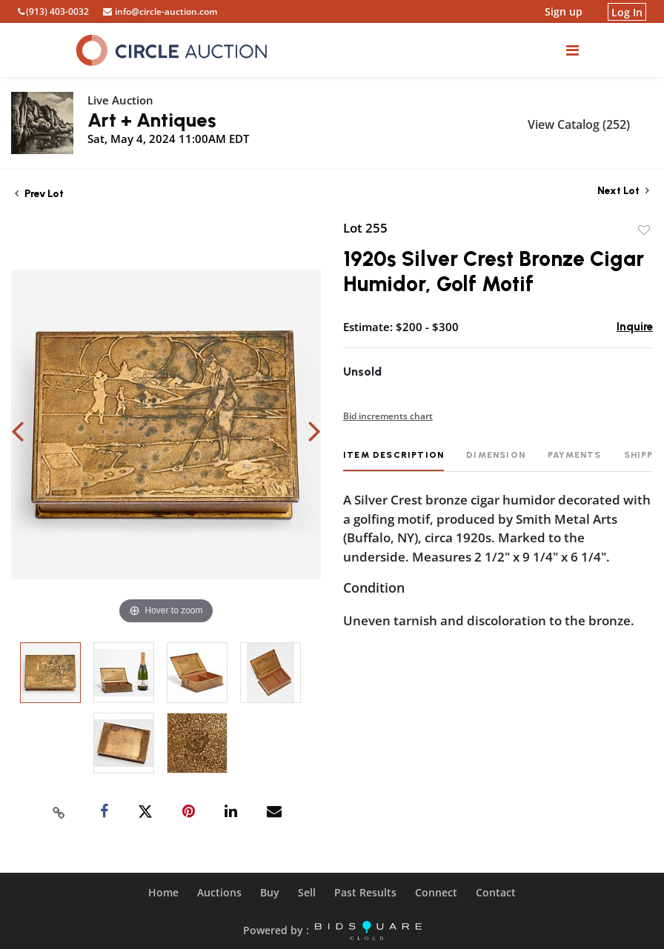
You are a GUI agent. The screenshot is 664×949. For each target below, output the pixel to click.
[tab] (393, 460)
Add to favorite (644, 230)
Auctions (219, 892)
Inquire (635, 326)
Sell (307, 892)
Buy (269, 892)
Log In (627, 11)
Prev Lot (39, 193)
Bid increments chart (388, 416)
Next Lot (623, 190)
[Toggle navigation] (572, 50)
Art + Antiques (151, 120)
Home (163, 892)
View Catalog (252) (579, 124)
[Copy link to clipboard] (59, 812)
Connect (436, 892)
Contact (496, 892)
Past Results (365, 892)
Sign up (563, 11)
